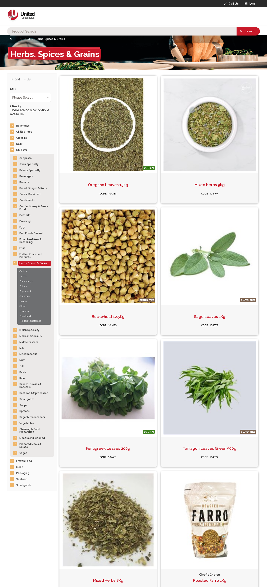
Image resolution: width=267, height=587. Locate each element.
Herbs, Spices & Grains (33, 263)
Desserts (24, 215)
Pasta (22, 372)
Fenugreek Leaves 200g (83, 226)
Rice (22, 378)
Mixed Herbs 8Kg (184, 224)
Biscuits (24, 182)
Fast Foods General (31, 233)
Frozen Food (24, 461)
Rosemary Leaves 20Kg (82, 313)
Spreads (24, 411)
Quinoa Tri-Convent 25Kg (184, 313)
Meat (19, 467)
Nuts (22, 360)
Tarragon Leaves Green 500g (133, 226)
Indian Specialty (29, 330)
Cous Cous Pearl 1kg (133, 311)
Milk (21, 348)
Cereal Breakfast (30, 194)
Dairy (19, 143)
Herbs (22, 276)
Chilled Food (24, 131)
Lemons (24, 311)
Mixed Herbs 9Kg (133, 137)
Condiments (27, 200)
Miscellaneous (28, 354)
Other (22, 306)
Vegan (23, 453)
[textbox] (127, 17)
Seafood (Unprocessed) (34, 393)
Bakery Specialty (30, 170)
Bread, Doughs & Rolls (33, 188)
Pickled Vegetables (30, 320)
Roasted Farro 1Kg (235, 224)
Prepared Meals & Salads (30, 446)
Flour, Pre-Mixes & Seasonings (30, 241)
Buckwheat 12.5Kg (184, 137)
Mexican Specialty (30, 336)
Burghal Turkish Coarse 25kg (235, 313)
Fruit (22, 248)
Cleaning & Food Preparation (29, 431)
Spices (23, 286)
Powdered (25, 316)
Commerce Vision (31, 576)
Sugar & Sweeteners (32, 417)
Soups (23, 405)
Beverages (23, 125)
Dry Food (22, 149)
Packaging (22, 473)
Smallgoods (26, 399)
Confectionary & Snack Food (33, 208)
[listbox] (30, 97)
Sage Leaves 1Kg (235, 137)
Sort (13, 89)
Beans (22, 301)
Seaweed (24, 296)
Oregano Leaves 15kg (83, 137)
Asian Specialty (29, 164)
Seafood (21, 479)
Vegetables (26, 423)
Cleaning (21, 137)
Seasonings (25, 281)
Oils (21, 366)
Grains (23, 271)
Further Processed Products (30, 256)
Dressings (25, 221)
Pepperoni (25, 291)
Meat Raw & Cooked (32, 438)
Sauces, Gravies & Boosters (30, 386)
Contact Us (18, 558)
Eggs (22, 227)
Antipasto (25, 158)
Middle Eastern (28, 342)
